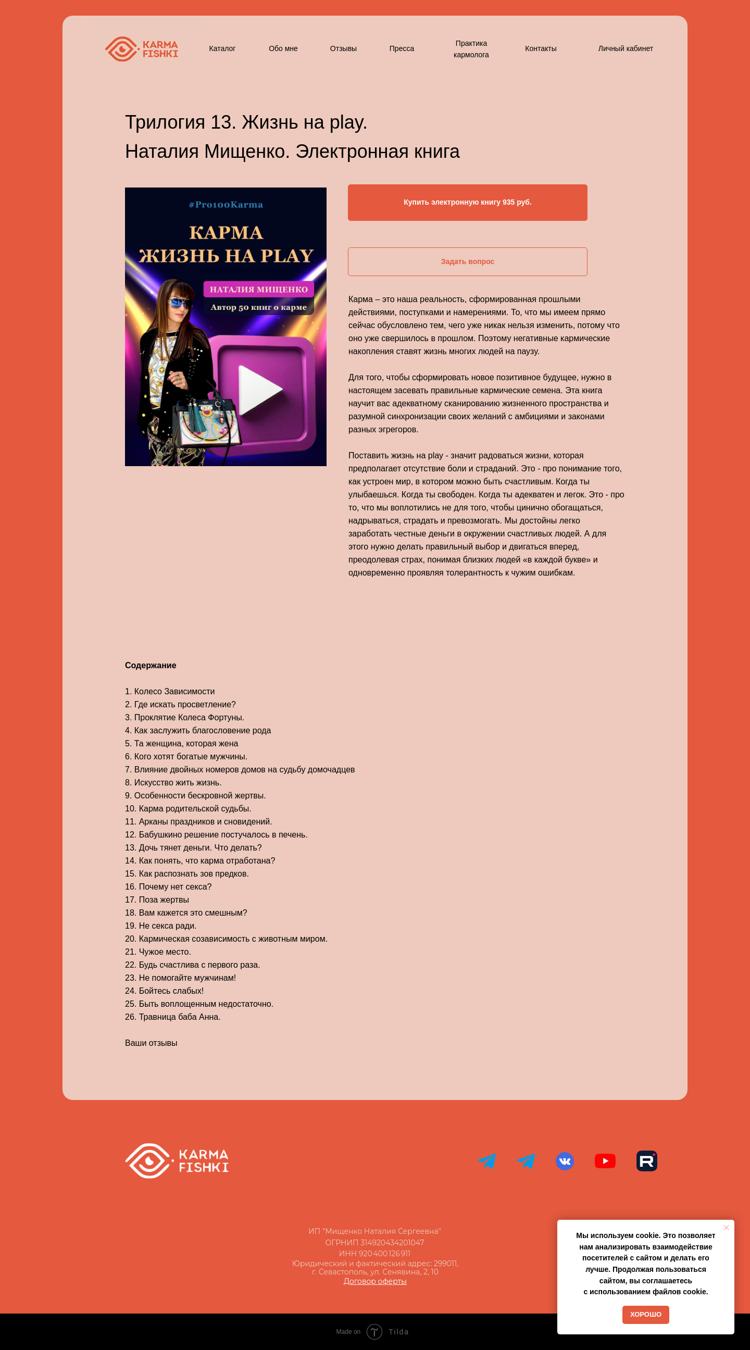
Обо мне (283, 48)
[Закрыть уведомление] (726, 1227)
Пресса (402, 48)
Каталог (222, 48)
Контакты (540, 48)
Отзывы (343, 48)
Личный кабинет (625, 48)
